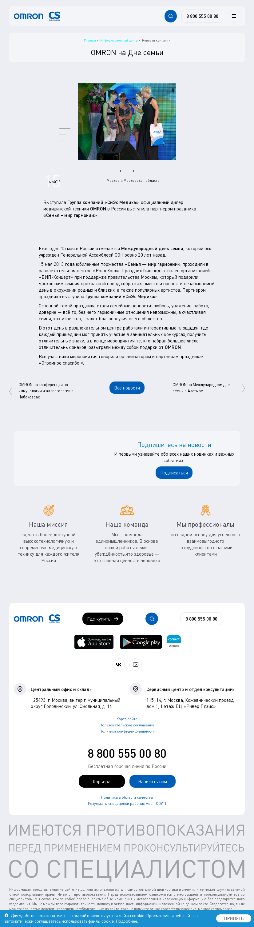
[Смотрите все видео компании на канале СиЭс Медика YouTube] (135, 664)
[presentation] (120, 170)
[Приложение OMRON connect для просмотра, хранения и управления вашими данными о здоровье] (174, 642)
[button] (64, 128)
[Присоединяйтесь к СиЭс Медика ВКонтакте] (119, 664)
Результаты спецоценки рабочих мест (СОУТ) (127, 803)
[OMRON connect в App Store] (94, 642)
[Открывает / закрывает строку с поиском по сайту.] (171, 16)
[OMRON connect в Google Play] (141, 642)
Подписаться (174, 472)
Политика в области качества (127, 797)
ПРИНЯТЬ (234, 918)
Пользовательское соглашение (127, 725)
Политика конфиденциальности (127, 731)
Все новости (127, 387)
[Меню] (234, 16)
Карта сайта (127, 719)
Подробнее (126, 921)
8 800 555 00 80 (127, 753)
